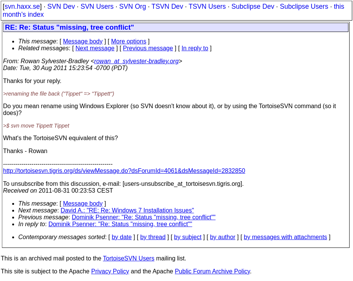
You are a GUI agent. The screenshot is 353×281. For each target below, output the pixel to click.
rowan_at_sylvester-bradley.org (136, 61)
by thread (153, 237)
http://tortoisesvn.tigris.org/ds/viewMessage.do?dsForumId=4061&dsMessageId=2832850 (124, 171)
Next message (94, 48)
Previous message (148, 48)
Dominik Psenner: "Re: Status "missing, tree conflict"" (144, 217)
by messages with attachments (285, 237)
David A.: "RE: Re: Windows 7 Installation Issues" (127, 210)
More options (129, 41)
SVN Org (132, 6)
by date (121, 237)
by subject (187, 237)
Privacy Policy (110, 271)
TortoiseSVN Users (128, 258)
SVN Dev (61, 6)
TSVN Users (207, 6)
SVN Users (96, 6)
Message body (82, 41)
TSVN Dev (167, 6)
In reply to (195, 48)
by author (222, 237)
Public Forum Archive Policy (212, 271)
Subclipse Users (304, 6)
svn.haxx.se (22, 6)
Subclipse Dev (253, 6)
